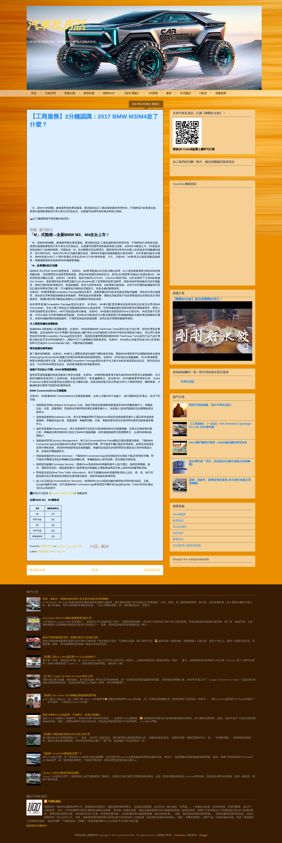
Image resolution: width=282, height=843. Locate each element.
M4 (63, 551)
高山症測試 (179, 526)
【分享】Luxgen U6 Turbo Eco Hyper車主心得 (67, 676)
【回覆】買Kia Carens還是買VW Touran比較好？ (69, 656)
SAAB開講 (179, 514)
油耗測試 (178, 532)
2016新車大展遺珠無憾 (187, 545)
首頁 (33, 93)
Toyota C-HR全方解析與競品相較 (60, 772)
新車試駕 (89, 93)
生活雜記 (185, 93)
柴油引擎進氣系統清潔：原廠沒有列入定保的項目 (70, 637)
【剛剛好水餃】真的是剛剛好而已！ (198, 299)
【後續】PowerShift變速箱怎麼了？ (62, 753)
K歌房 (203, 93)
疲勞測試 (178, 520)
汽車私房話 (56, 24)
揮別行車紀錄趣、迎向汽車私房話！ (211, 404)
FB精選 (153, 93)
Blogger (203, 835)
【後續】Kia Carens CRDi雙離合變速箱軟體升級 (69, 695)
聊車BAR (108, 93)
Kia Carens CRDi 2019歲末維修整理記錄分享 (67, 617)
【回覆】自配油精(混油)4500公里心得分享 (66, 734)
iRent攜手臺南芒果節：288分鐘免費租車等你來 (218, 442)
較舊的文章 (152, 570)
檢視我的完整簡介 (36, 825)
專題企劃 (69, 93)
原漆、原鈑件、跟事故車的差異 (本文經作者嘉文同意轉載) (75, 598)
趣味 (169, 93)
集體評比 (178, 539)
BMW (52, 551)
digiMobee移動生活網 (62, 493)
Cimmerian (179, 835)
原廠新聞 (220, 93)
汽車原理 (50, 93)
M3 (58, 551)
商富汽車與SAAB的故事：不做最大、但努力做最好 (71, 714)
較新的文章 (37, 570)
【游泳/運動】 (131, 93)
